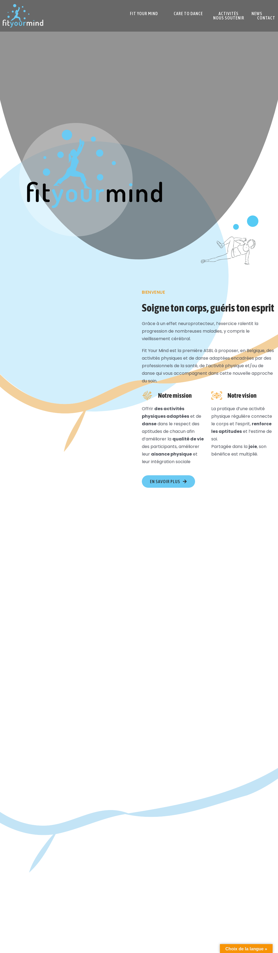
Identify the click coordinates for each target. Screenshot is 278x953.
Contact (266, 18)
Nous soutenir (228, 18)
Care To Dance (188, 13)
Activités (229, 13)
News (257, 13)
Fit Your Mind (144, 13)
